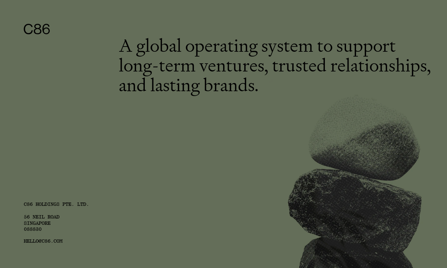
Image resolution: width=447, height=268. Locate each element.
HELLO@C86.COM (43, 241)
